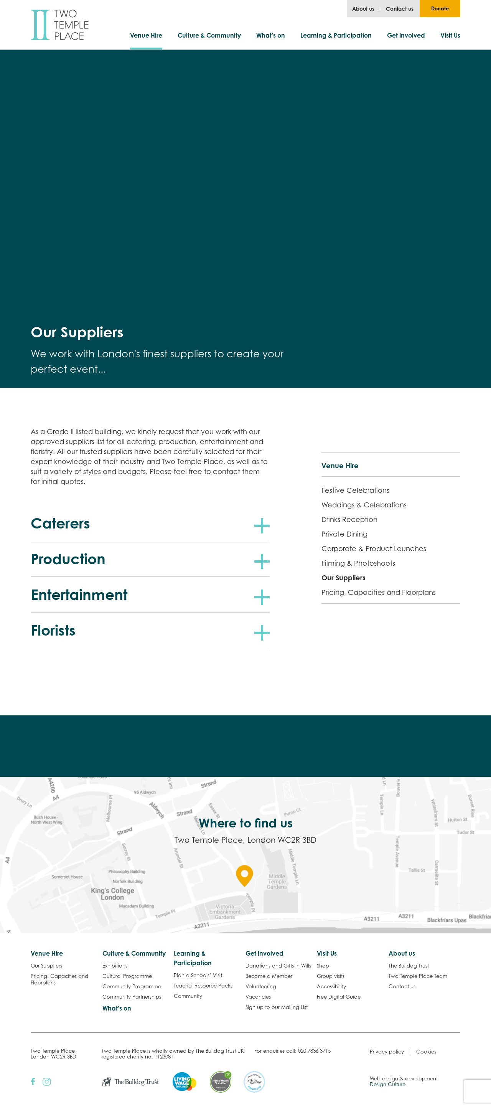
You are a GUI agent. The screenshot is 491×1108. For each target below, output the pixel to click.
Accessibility (331, 986)
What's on (116, 1008)
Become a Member (269, 976)
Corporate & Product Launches (373, 548)
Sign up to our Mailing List (277, 1007)
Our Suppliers (343, 577)
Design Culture (387, 1084)
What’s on (270, 35)
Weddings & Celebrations (364, 504)
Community (188, 996)
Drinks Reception (349, 519)
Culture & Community (209, 35)
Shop (323, 966)
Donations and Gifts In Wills (278, 966)
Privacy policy (387, 1052)
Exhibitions (114, 966)
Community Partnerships (131, 997)
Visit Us (450, 35)
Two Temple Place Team (418, 976)
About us (363, 8)
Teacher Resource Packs (203, 986)
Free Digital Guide (339, 997)
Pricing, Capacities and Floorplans (378, 592)
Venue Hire (146, 35)
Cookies (426, 1052)
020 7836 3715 (314, 1051)
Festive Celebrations (355, 490)
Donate (440, 8)
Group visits (330, 976)
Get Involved (406, 35)
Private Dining (344, 534)
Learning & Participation (336, 35)
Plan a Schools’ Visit (198, 975)
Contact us (400, 8)
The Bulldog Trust (409, 966)
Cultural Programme (127, 976)
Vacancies (258, 997)
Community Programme (131, 986)
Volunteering (261, 986)
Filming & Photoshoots (358, 563)
